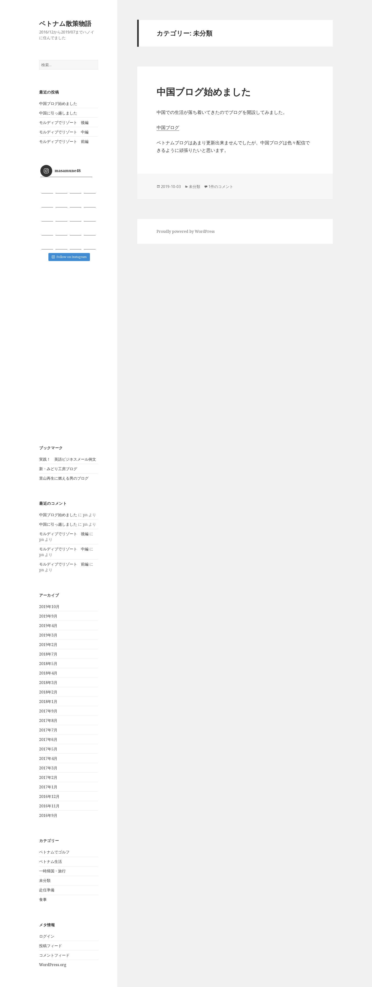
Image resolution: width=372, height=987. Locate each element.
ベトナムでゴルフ (54, 852)
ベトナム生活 (50, 861)
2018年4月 (48, 673)
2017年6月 (48, 739)
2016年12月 (49, 796)
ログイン (46, 936)
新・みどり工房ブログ (58, 468)
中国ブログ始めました (58, 103)
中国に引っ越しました (58, 113)
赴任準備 (46, 890)
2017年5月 (48, 749)
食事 (43, 899)
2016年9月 (48, 815)
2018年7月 (48, 654)
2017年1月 (48, 787)
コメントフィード (54, 955)
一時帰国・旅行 (52, 871)
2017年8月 (48, 720)
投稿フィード (50, 945)
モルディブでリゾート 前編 (63, 141)
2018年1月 (48, 701)
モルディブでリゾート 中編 (63, 132)
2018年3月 (48, 682)
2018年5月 (48, 663)
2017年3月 (48, 768)
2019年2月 (48, 644)
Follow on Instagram (69, 257)
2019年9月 (48, 616)
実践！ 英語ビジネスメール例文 (67, 459)
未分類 (45, 880)
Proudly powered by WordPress (186, 231)
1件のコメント (220, 186)
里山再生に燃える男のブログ (63, 478)
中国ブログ (168, 127)
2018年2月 (48, 692)
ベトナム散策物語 (65, 23)
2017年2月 (48, 777)
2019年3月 (48, 635)
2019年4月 (48, 625)
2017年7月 (48, 730)
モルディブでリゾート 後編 (63, 122)
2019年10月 (49, 606)
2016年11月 (49, 806)
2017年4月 (48, 758)
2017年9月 (48, 711)
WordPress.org (52, 964)
